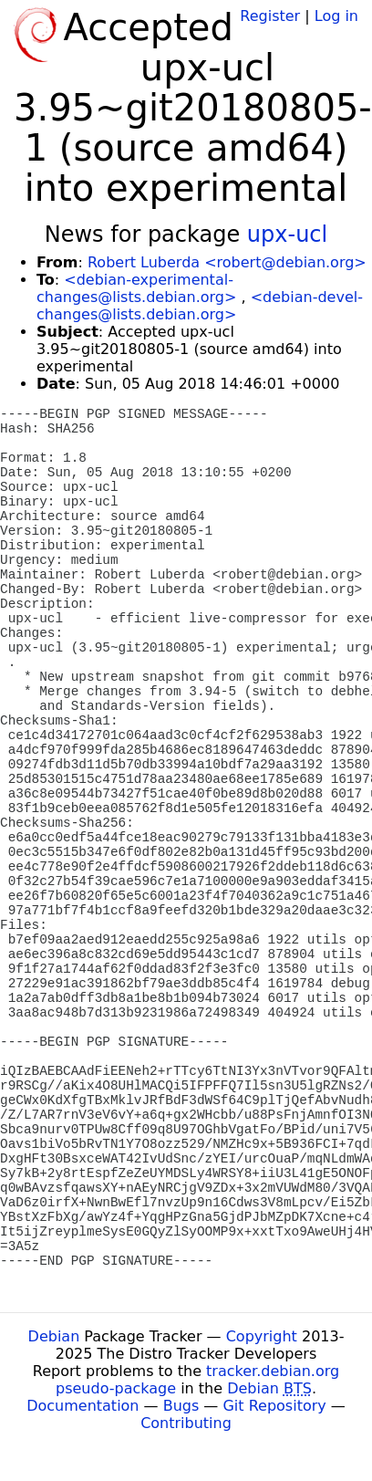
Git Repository (274, 1405)
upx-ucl (287, 234)
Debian (54, 1336)
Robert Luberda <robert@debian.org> (227, 262)
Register (270, 16)
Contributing (186, 1423)
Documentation (82, 1405)
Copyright (261, 1336)
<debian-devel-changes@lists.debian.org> (199, 305)
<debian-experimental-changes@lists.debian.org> (136, 288)
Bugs (181, 1405)
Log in (336, 16)
